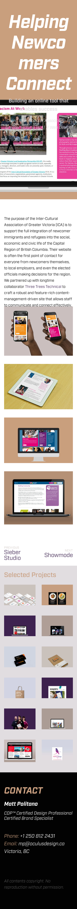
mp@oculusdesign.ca (41, 844)
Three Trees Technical (43, 286)
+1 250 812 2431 (37, 836)
